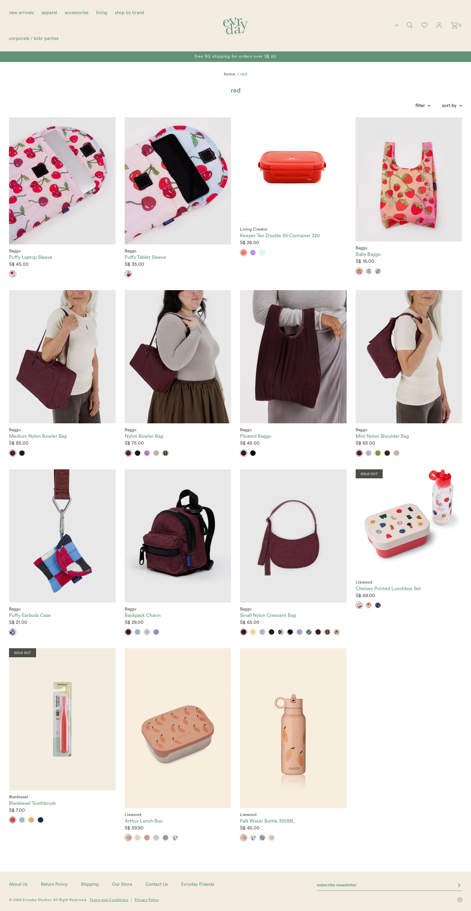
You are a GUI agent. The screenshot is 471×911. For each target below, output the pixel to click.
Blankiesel (18, 797)
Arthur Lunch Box (144, 821)
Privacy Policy (147, 900)
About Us (18, 884)
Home (229, 74)
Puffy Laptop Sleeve (30, 257)
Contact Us (156, 884)
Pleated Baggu (255, 436)
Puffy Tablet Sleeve (145, 257)
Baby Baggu (368, 254)
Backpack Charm (143, 615)
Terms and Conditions (109, 900)
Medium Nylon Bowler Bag (38, 436)
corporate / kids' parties (34, 38)
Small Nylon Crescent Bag (268, 615)
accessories (77, 13)
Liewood (364, 582)
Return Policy (54, 884)
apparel (49, 13)
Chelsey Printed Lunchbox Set (388, 588)
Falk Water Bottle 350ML (267, 821)
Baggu (15, 251)
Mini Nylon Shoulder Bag (382, 436)
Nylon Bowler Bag (144, 436)
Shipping (90, 884)
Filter (420, 105)
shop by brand (129, 13)
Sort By (449, 105)
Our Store (122, 884)
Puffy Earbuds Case (30, 615)
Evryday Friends (197, 884)
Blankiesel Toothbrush (32, 803)
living (101, 13)
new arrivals (21, 13)
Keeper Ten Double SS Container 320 (280, 235)
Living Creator (254, 229)
